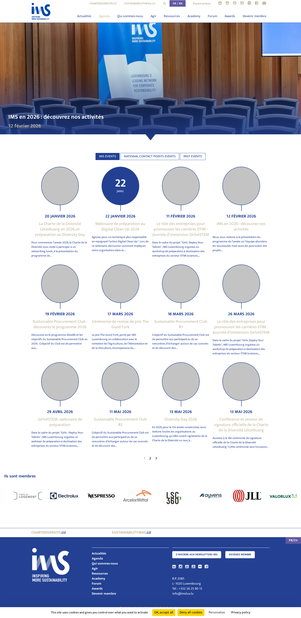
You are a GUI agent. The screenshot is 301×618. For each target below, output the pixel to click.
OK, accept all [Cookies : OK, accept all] (163, 612)
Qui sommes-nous (130, 16)
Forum (212, 16)
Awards (230, 16)
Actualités (84, 16)
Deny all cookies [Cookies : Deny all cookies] (191, 612)
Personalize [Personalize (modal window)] (217, 612)
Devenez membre (240, 554)
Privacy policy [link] (240, 612)
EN (180, 3)
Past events (193, 156)
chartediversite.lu (103, 3)
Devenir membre (254, 16)
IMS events (107, 156)
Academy (193, 16)
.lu (48, 532)
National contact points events (150, 156)
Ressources (172, 16)
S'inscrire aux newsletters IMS (197, 554)
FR (174, 3)
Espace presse (201, 3)
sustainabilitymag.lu (139, 3)
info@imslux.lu (183, 593)
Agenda (104, 16)
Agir (153, 16)
